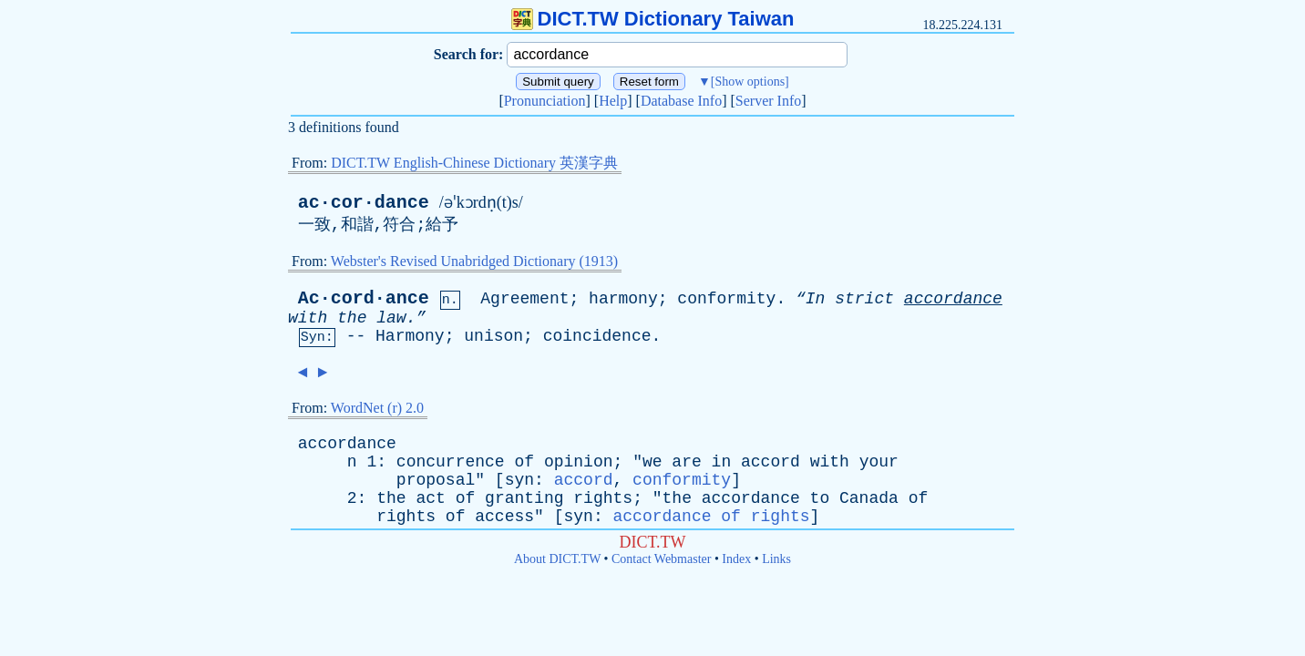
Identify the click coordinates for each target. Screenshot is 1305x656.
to (820, 498)
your (879, 462)
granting (524, 498)
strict (864, 299)
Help (613, 100)
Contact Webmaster (661, 559)
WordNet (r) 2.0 (377, 407)
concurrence (450, 462)
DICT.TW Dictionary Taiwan (653, 18)
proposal (435, 480)
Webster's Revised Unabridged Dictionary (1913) (474, 261)
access (504, 516)
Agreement (524, 299)
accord (770, 462)
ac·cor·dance (363, 202)
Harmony (410, 336)
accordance (953, 299)
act (430, 498)
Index (736, 559)
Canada (869, 498)
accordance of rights (711, 516)
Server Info (768, 100)
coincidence (597, 336)
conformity (726, 299)
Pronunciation (545, 100)
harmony (623, 299)
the (351, 318)
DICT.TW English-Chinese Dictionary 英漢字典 (474, 162)
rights (602, 498)
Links (776, 559)
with (307, 318)
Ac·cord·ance (363, 298)
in (722, 462)
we (652, 462)
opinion (578, 462)
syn (519, 480)
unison (493, 336)
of (524, 462)
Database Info (681, 100)
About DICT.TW (557, 559)
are (686, 462)
